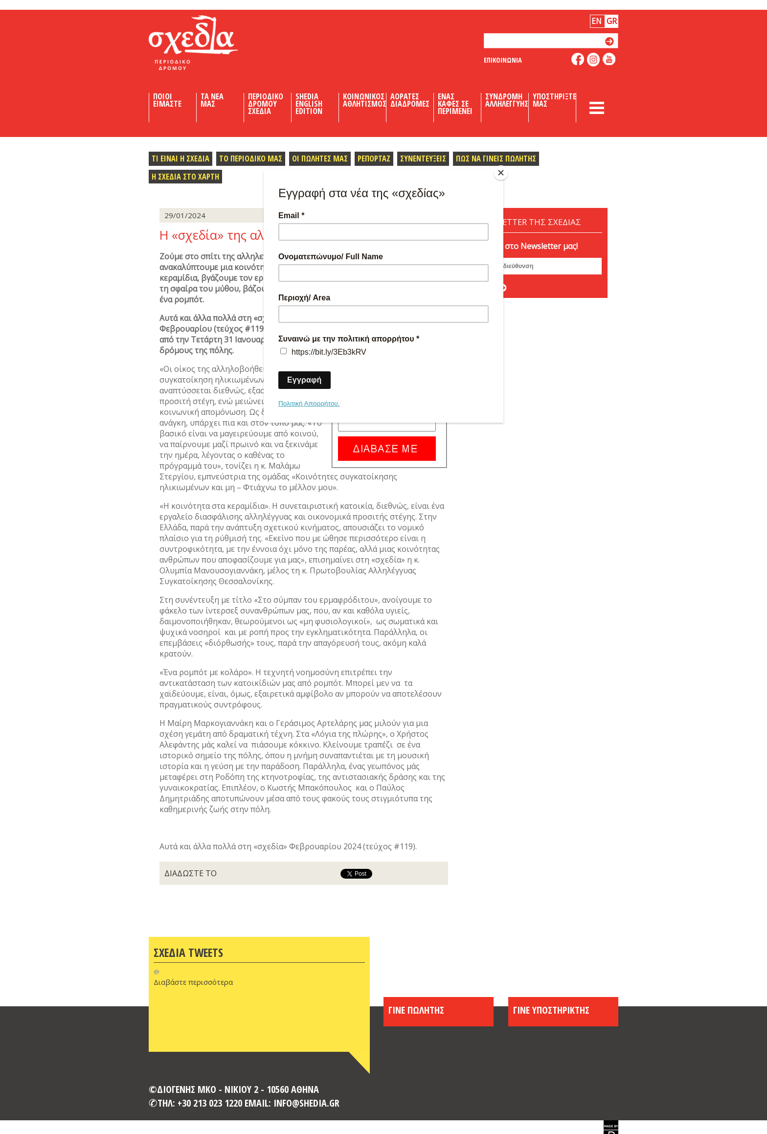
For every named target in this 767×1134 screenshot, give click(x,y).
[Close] (501, 172)
